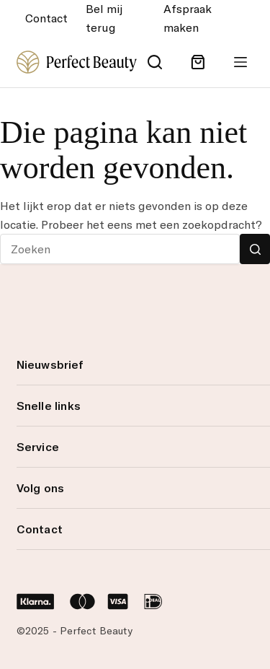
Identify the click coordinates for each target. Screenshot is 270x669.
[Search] (154, 62)
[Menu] (240, 62)
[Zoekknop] (255, 249)
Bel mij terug (104, 18)
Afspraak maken (187, 18)
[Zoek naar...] (120, 249)
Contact (46, 18)
